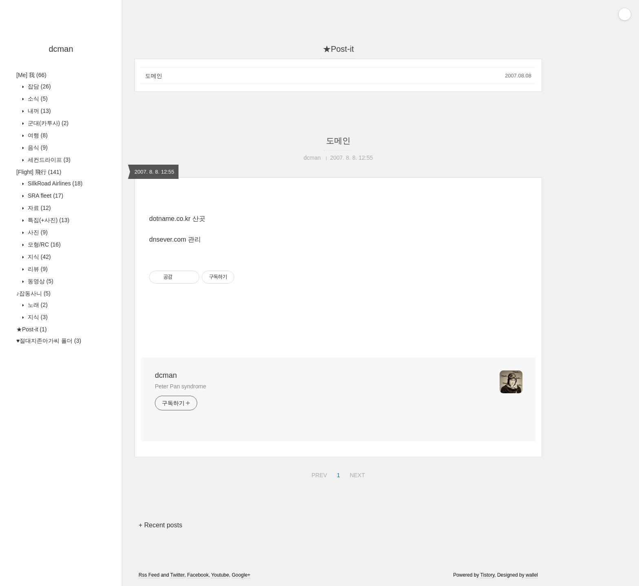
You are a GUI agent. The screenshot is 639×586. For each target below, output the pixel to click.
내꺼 (38, 111)
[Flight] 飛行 (38, 172)
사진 (37, 232)
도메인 (153, 76)
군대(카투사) (47, 123)
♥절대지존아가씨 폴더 (48, 340)
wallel (532, 575)
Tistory (487, 575)
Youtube (220, 575)
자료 (38, 208)
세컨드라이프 (48, 159)
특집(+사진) (47, 220)
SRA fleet (44, 195)
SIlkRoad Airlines (54, 183)
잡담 (38, 86)
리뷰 (37, 269)
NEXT (356, 473)
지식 (38, 256)
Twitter (177, 575)
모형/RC (43, 244)
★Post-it (31, 329)
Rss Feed (149, 575)
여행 (37, 135)
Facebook (198, 575)
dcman (60, 48)
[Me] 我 (31, 75)
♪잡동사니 (33, 293)
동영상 (39, 281)
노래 (37, 305)
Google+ (241, 575)
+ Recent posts (160, 525)
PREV (318, 473)
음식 (37, 147)
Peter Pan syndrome (180, 386)
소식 (37, 98)
